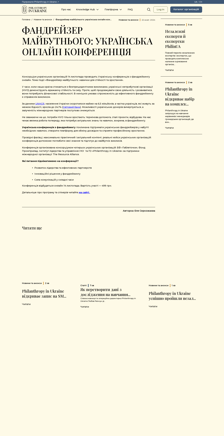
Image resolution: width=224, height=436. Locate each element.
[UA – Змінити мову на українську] (195, 2)
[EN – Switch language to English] (200, 2)
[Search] (149, 9)
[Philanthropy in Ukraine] (34, 9)
